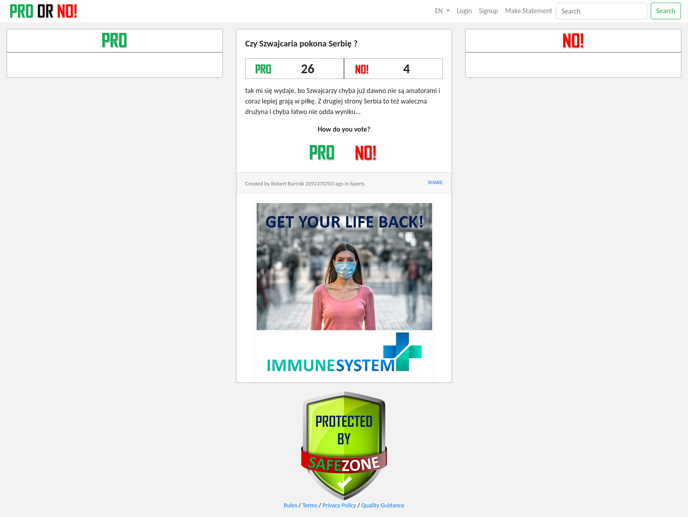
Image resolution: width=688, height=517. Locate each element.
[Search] (601, 11)
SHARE (435, 182)
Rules (290, 505)
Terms (309, 505)
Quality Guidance (382, 505)
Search (666, 11)
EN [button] (439, 11)
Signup (488, 11)
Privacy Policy (339, 505)
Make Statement (528, 11)
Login (464, 11)
